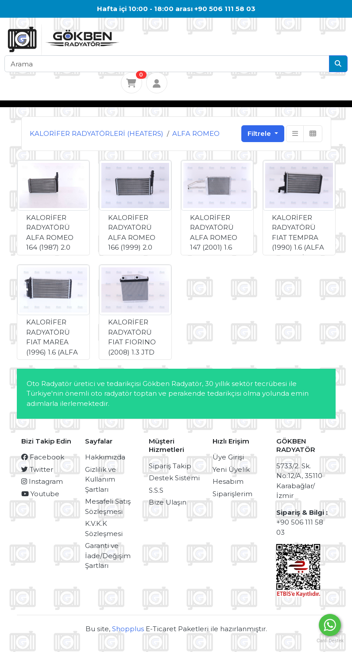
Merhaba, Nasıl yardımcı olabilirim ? (236, 625)
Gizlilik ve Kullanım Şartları (100, 479)
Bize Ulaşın (167, 502)
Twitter (37, 469)
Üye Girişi (228, 457)
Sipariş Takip (170, 466)
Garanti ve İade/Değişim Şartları (108, 555)
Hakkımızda (105, 457)
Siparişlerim (232, 494)
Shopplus (128, 629)
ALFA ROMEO (196, 133)
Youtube (40, 494)
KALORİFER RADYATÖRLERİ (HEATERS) (96, 133)
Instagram (42, 481)
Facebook (42, 457)
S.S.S (156, 490)
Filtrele (260, 133)
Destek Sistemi (174, 478)
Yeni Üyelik (231, 469)
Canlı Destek (330, 640)
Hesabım (228, 481)
